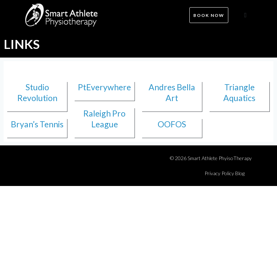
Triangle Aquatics (239, 92)
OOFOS (172, 124)
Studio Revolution (37, 92)
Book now (208, 15)
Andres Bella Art (172, 92)
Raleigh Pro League (104, 118)
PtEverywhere (104, 87)
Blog (240, 173)
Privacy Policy (219, 173)
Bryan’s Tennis (37, 124)
